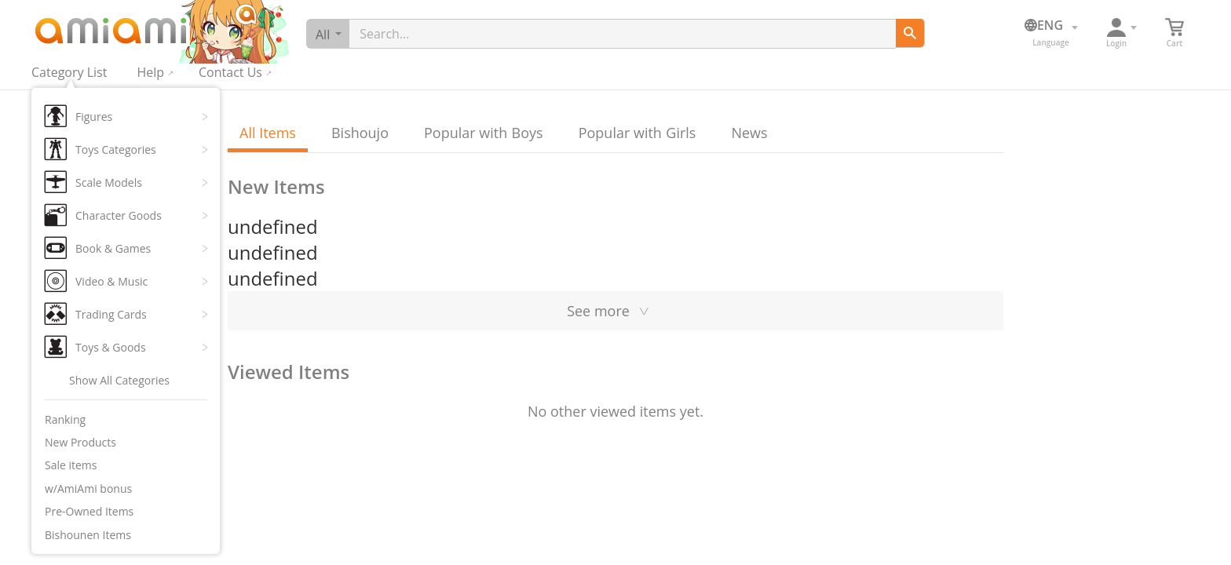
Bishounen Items (88, 534)
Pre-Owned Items (89, 511)
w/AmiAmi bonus (88, 488)
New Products (80, 442)
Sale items (71, 464)
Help (150, 72)
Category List (69, 72)
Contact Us (230, 72)
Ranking (65, 419)
